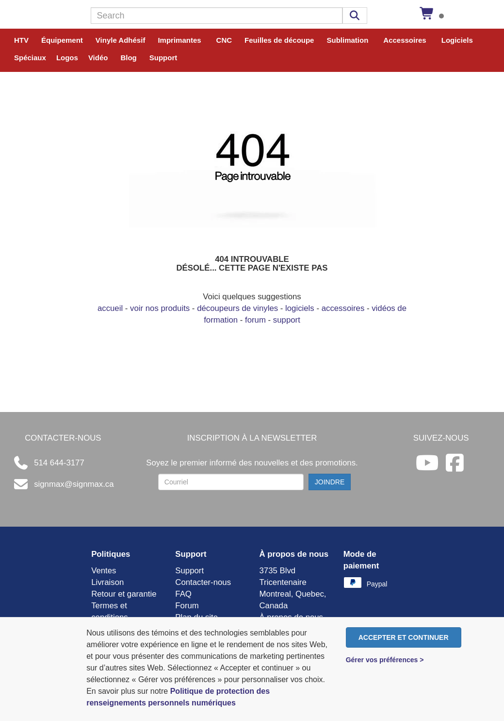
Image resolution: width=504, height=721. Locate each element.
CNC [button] (224, 40)
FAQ (183, 594)
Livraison (107, 582)
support (286, 320)
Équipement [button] (62, 40)
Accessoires (404, 40)
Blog (128, 57)
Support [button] (163, 57)
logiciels (299, 308)
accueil (110, 308)
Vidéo (98, 57)
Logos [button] (67, 57)
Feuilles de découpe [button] (279, 40)
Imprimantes (179, 40)
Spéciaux (30, 57)
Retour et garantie (123, 594)
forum (255, 320)
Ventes (103, 570)
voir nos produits (160, 308)
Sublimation (347, 40)
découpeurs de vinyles (237, 308)
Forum (186, 605)
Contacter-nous (203, 582)
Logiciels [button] (457, 40)
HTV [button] (21, 40)
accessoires (343, 308)
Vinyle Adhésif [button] (121, 40)
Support (189, 570)
